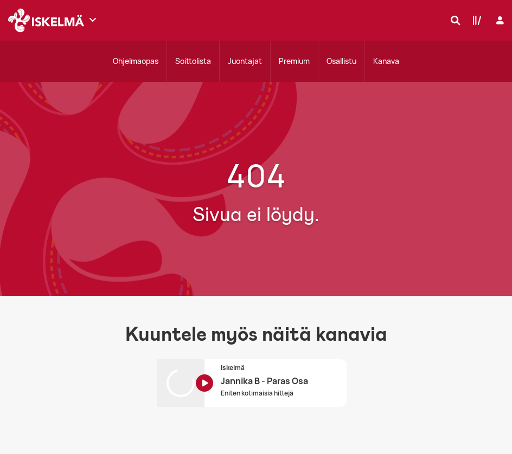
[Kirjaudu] (498, 20)
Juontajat (245, 61)
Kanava (386, 61)
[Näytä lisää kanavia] (93, 19)
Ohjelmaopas (135, 61)
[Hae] (452, 20)
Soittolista (193, 61)
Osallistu (341, 61)
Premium (294, 61)
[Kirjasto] (474, 20)
